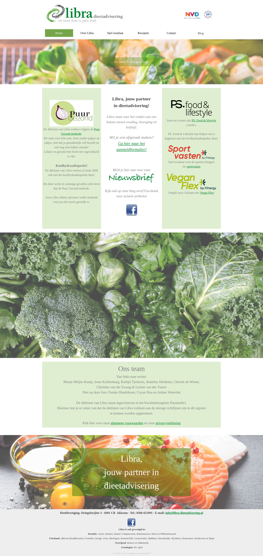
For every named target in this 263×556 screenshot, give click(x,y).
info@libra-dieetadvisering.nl (184, 512)
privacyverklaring (168, 423)
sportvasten (193, 166)
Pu (95, 129)
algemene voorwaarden (127, 423)
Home (59, 33)
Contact (171, 33)
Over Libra (87, 33)
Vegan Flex (207, 192)
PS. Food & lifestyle (204, 120)
